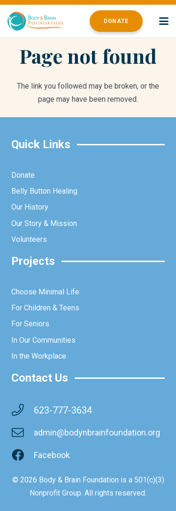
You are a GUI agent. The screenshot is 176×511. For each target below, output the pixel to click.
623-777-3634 (63, 410)
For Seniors (30, 323)
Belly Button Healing (44, 191)
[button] (164, 21)
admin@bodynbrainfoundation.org (97, 432)
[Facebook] (22, 455)
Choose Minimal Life (45, 291)
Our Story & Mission (44, 223)
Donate (23, 175)
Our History (29, 207)
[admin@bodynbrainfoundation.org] (22, 433)
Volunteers (29, 239)
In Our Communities (43, 340)
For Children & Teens (45, 307)
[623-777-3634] (22, 410)
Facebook (52, 455)
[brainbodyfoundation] (35, 21)
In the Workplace (38, 356)
